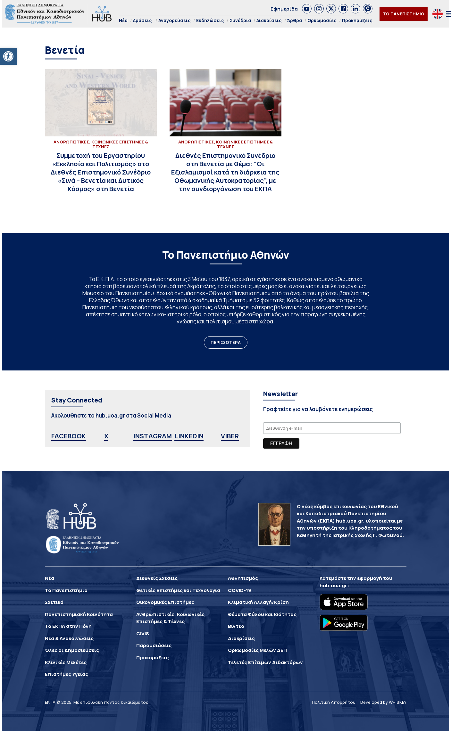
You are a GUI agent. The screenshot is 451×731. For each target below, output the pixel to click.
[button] (8, 56)
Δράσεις (142, 20)
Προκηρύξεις (357, 20)
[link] (307, 8)
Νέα (123, 20)
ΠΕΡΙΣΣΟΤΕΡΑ (226, 342)
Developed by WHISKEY (383, 702)
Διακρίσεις (269, 20)
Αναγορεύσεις (174, 20)
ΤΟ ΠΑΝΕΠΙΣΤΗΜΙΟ (403, 14)
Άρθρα (294, 20)
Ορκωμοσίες (322, 20)
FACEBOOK (68, 436)
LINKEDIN (189, 436)
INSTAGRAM (152, 436)
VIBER (230, 436)
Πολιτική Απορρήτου (333, 702)
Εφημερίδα (284, 8)
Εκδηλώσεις (210, 20)
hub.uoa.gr (333, 585)
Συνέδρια (240, 20)
